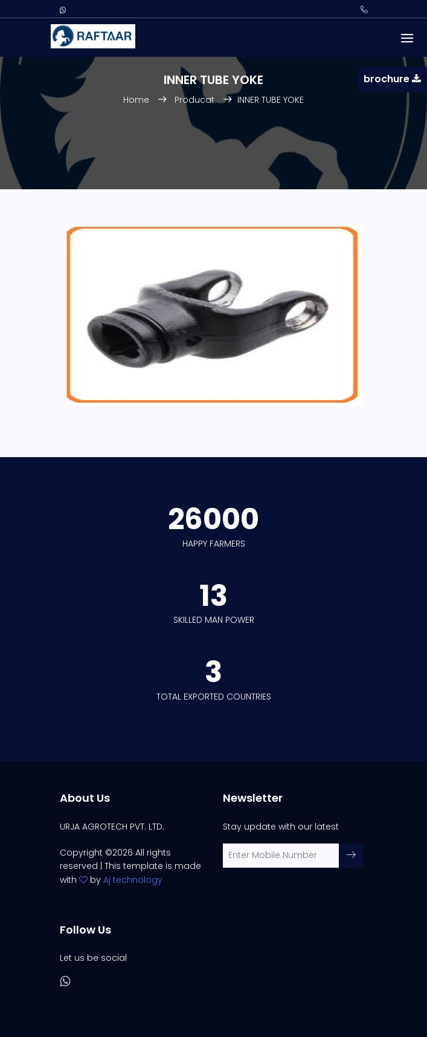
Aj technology (132, 880)
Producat (194, 100)
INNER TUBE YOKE (270, 100)
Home (137, 100)
